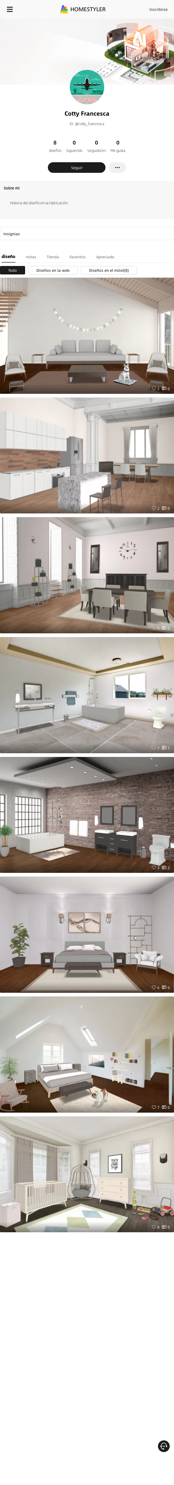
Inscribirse (158, 9)
